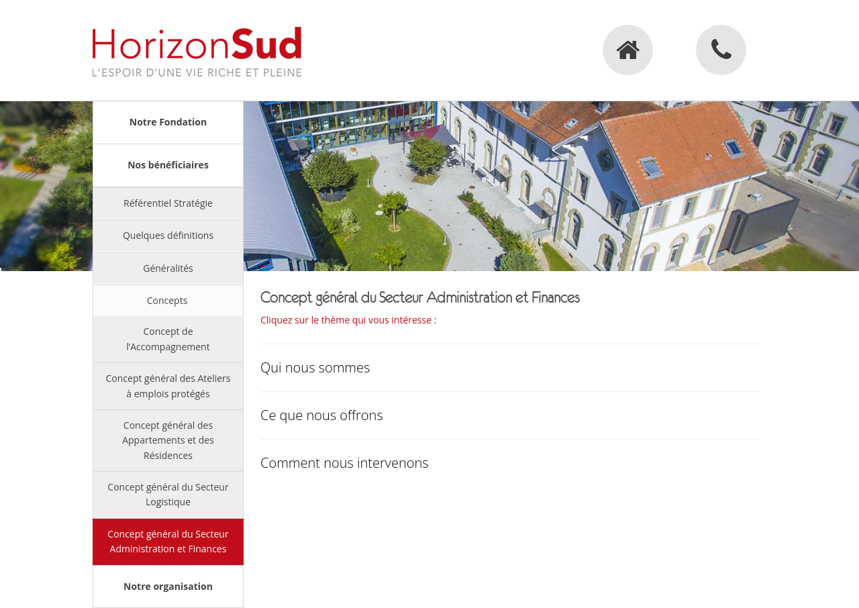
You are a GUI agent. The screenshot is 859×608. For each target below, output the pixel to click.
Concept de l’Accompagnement (167, 338)
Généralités (168, 268)
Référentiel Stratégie (168, 203)
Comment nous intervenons (344, 463)
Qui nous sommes (315, 367)
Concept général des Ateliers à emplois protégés (168, 385)
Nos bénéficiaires (168, 164)
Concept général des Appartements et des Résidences (168, 440)
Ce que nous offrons (321, 415)
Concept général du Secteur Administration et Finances (167, 541)
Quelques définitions (168, 235)
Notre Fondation (168, 121)
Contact (721, 50)
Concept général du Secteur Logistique (167, 494)
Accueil (628, 50)
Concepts (167, 300)
